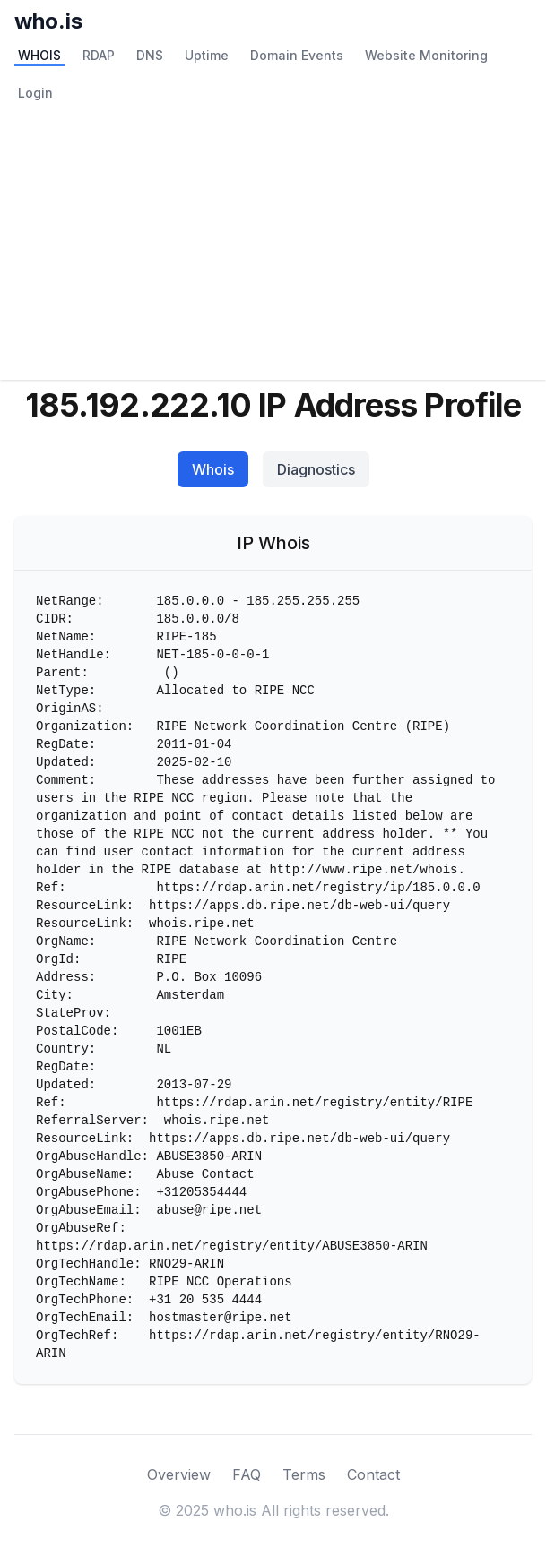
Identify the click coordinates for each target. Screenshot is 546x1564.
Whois (213, 469)
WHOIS (39, 55)
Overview (179, 1474)
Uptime (207, 55)
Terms (303, 1474)
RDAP (98, 55)
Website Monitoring (426, 55)
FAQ (246, 1474)
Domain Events (296, 55)
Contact (373, 1474)
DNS (149, 55)
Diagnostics (316, 469)
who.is (48, 21)
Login (35, 92)
